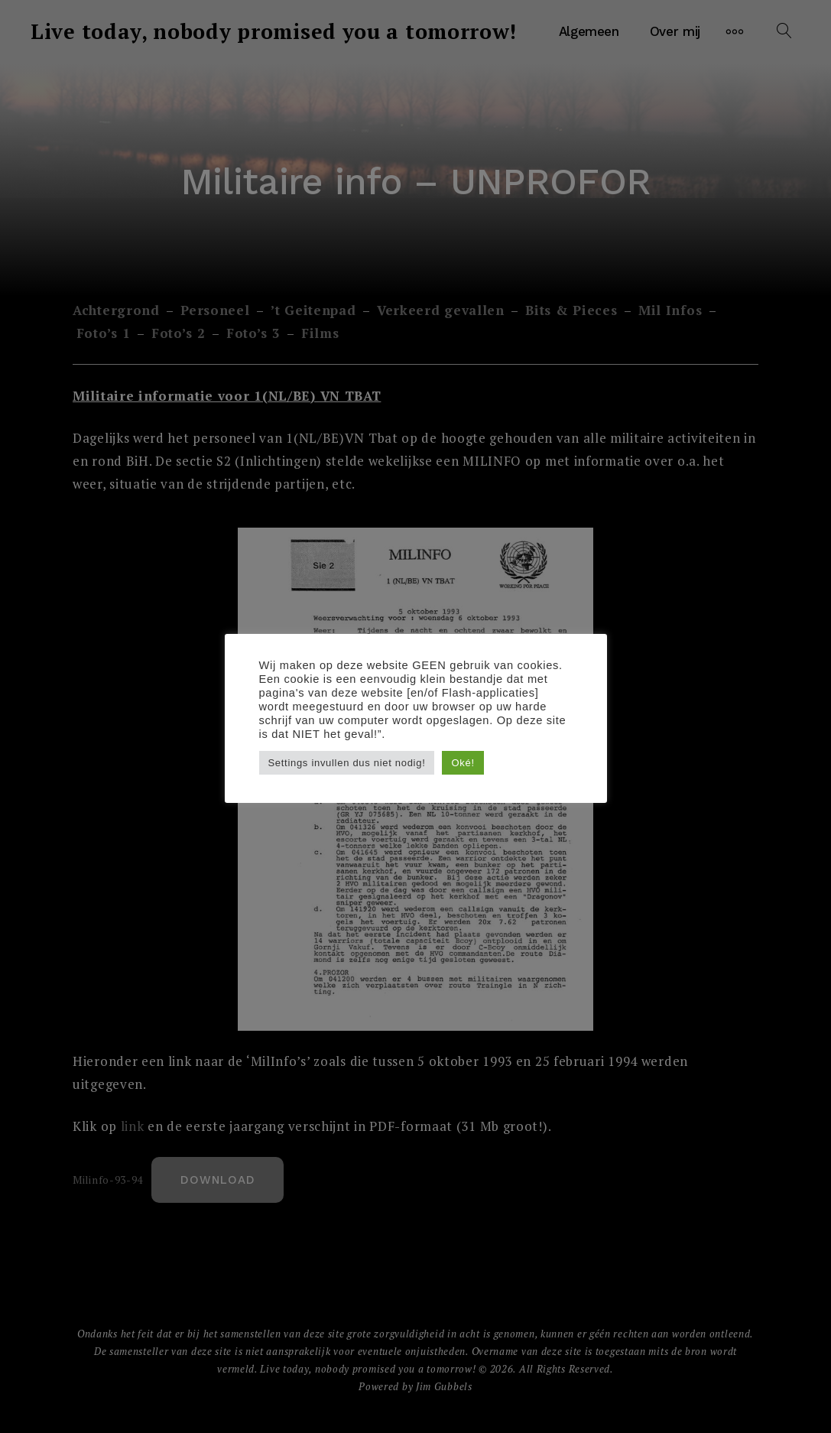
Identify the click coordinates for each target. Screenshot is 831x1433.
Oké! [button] (462, 762)
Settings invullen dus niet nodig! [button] (347, 762)
